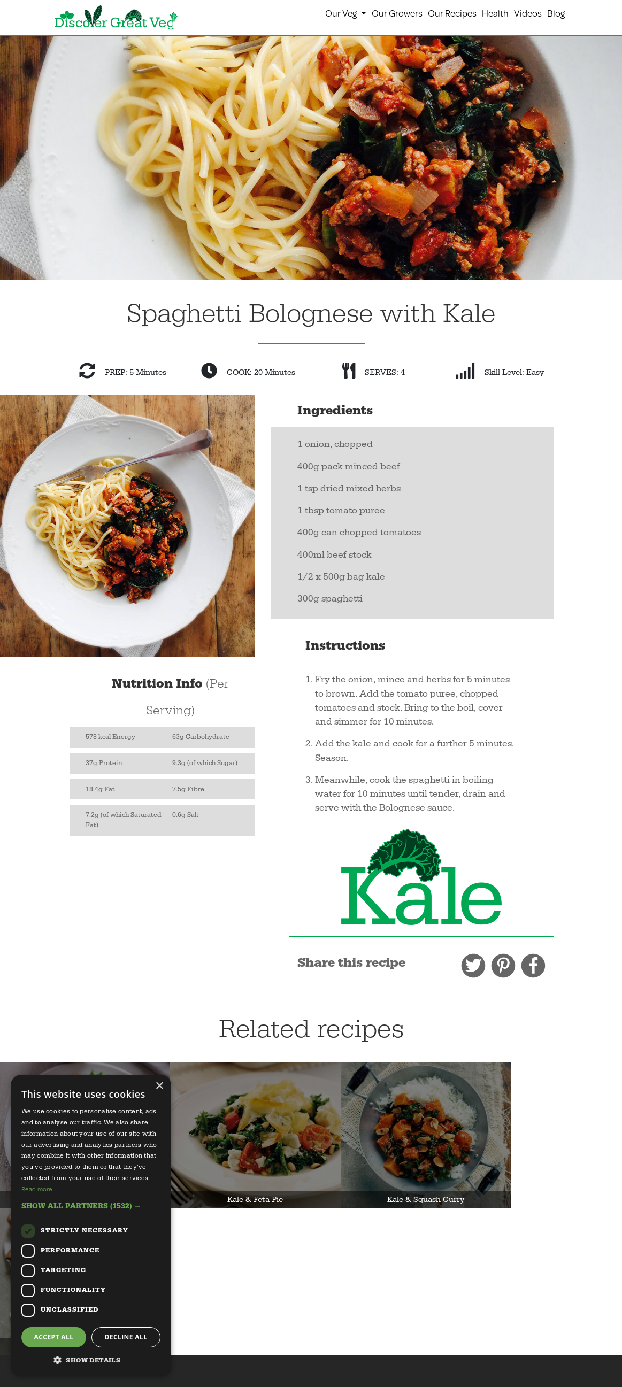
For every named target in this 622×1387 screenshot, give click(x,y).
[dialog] (91, 1225)
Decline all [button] (126, 1337)
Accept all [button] (54, 1337)
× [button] (159, 1086)
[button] (90, 1206)
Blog (556, 13)
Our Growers (397, 13)
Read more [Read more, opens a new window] (36, 1188)
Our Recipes (452, 13)
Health (495, 13)
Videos (528, 13)
